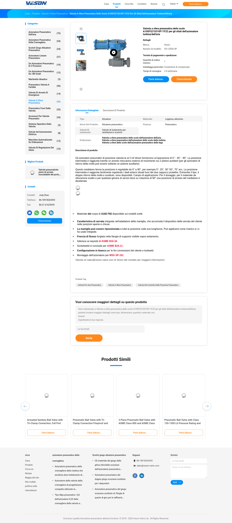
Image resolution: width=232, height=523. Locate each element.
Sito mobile (30, 482)
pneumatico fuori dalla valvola (45, 109)
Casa (27, 460)
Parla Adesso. (195, 4)
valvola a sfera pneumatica (119, 285)
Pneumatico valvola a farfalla (45, 85)
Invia (89, 338)
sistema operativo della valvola (45, 125)
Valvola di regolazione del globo (45, 148)
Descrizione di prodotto (114, 110)
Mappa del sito (32, 477)
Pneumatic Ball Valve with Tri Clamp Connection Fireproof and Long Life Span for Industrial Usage (92, 423)
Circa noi (29, 469)
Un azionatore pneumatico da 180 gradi (45, 72)
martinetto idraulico (45, 79)
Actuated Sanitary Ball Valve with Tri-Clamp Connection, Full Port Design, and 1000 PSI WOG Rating (45, 423)
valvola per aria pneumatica (89, 285)
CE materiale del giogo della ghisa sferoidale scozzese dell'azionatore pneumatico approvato (108, 465)
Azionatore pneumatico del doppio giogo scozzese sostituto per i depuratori (110, 479)
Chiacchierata (44, 221)
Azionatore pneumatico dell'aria (45, 33)
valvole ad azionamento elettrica (45, 133)
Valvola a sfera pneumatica (45, 101)
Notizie (28, 473)
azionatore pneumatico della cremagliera (45, 41)
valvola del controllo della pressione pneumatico (158, 285)
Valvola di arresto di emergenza (45, 93)
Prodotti (29, 465)
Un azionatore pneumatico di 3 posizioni (45, 64)
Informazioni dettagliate (87, 110)
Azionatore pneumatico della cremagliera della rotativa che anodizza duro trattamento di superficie (69, 471)
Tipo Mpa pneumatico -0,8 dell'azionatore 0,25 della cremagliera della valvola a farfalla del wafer (67, 499)
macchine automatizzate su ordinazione (45, 141)
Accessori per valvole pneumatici (45, 117)
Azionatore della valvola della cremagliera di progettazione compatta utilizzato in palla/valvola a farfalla (68, 485)
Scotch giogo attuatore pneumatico (45, 49)
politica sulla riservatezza (31, 488)
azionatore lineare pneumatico (45, 56)
